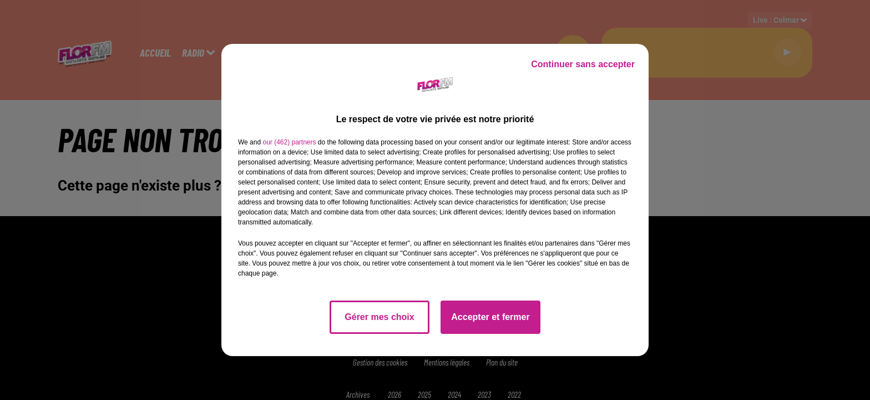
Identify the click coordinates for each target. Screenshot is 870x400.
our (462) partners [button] (289, 142)
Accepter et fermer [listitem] (490, 317)
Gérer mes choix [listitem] (379, 317)
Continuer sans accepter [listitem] (583, 64)
